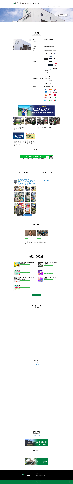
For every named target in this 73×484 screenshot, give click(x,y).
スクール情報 (20, 6)
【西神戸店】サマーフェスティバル (50, 277)
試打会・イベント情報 (51, 6)
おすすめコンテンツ (43, 6)
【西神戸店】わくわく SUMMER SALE (27, 262)
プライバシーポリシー (36, 482)
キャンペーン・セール (34, 6)
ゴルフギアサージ (47, 180)
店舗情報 (14, 6)
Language (37, 3)
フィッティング (26, 6)
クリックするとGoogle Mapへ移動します (36, 364)
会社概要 (58, 6)
